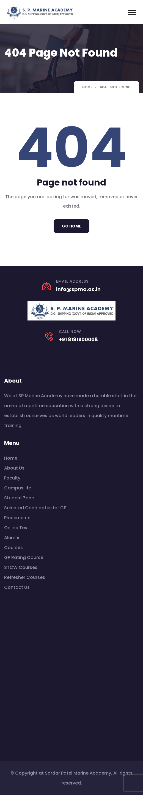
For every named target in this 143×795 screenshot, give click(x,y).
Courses (13, 547)
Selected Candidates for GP (35, 508)
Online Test (16, 527)
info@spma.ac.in (78, 289)
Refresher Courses (24, 577)
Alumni (11, 537)
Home (87, 87)
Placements (17, 518)
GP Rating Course (23, 557)
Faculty (12, 478)
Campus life (17, 488)
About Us (14, 468)
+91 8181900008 (78, 339)
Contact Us (17, 587)
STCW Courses (20, 567)
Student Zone (19, 498)
